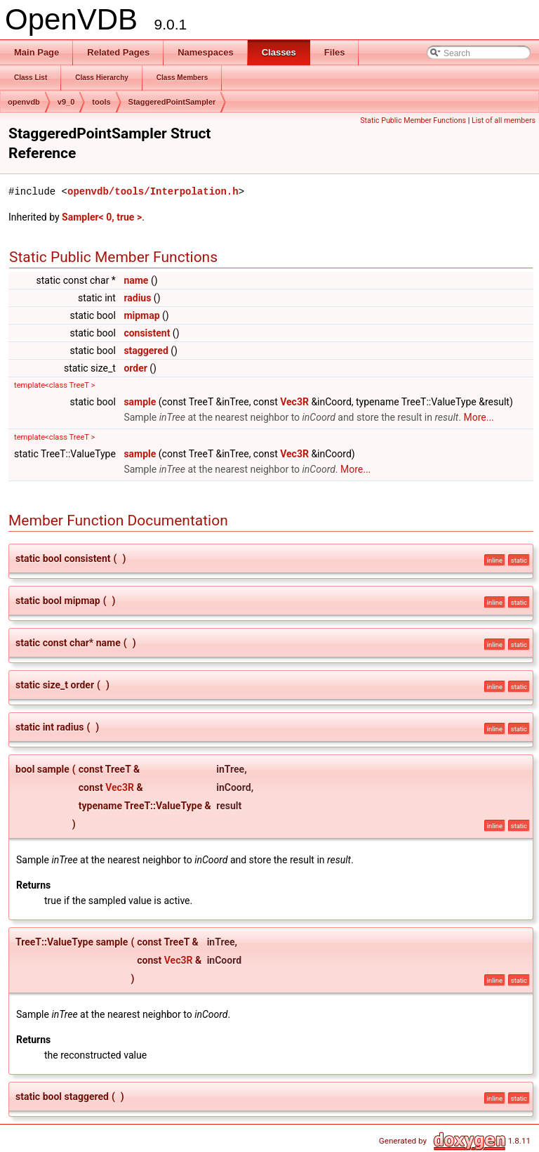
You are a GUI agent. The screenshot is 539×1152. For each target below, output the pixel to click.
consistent (147, 333)
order (135, 368)
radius (137, 297)
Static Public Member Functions (413, 120)
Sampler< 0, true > (102, 217)
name (136, 280)
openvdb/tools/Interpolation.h (153, 191)
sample (140, 401)
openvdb (24, 102)
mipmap (141, 315)
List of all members (503, 120)
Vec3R (294, 401)
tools (101, 102)
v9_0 (66, 102)
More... (478, 417)
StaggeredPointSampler (172, 102)
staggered (146, 350)
